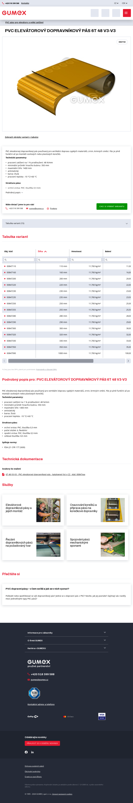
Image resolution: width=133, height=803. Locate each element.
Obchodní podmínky (32, 771)
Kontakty (25, 3)
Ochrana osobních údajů (34, 766)
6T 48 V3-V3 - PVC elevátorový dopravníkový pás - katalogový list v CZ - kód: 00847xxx (45, 474)
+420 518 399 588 (12, 3)
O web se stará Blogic (33, 776)
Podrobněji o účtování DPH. (46, 369)
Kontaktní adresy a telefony (41, 704)
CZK (123, 3)
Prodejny (53, 208)
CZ (115, 3)
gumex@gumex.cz (36, 208)
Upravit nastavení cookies (62, 794)
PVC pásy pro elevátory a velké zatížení (24, 22)
